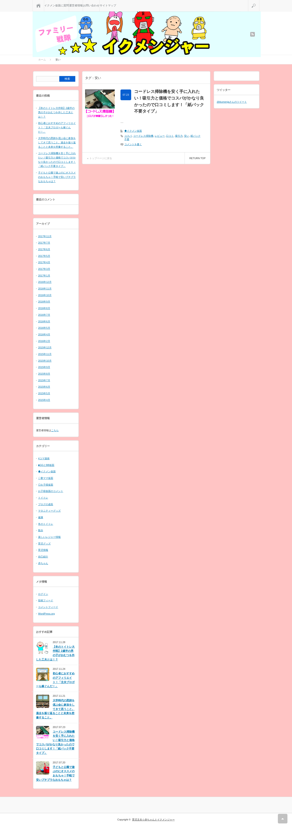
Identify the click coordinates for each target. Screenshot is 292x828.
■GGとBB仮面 (46, 465)
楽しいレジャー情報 (49, 537)
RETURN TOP (197, 158)
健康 (40, 517)
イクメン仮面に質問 (56, 5)
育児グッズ (44, 543)
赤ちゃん (43, 563)
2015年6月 (44, 386)
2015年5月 (44, 393)
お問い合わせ (91, 5)
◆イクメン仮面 (133, 130)
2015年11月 (45, 354)
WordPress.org (46, 613)
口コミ (170, 135)
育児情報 (43, 550)
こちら (55, 430)
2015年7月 (44, 380)
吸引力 (179, 135)
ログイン (43, 594)
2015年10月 (45, 360)
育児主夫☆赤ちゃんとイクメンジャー (153, 819)
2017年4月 (44, 262)
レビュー (160, 135)
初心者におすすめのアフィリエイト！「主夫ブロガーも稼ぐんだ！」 (57, 127)
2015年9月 (44, 367)
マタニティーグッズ (49, 510)
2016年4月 (44, 334)
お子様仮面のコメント (50, 491)
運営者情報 (76, 5)
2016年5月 (44, 327)
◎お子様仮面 (45, 484)
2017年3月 (44, 269)
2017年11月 (45, 236)
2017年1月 (44, 275)
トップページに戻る (100, 158)
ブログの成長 (45, 504)
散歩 (40, 530)
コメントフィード (48, 607)
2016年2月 (44, 341)
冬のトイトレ (45, 524)
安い (186, 135)
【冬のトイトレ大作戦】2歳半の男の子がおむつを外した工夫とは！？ (56, 112)
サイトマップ (108, 5)
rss (252, 34)
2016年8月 (44, 308)
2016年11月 (45, 288)
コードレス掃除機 (143, 135)
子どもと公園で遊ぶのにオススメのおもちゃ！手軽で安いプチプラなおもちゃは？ (57, 176)
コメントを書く (133, 144)
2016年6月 (44, 321)
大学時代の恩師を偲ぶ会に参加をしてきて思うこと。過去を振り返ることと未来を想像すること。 (57, 142)
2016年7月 (44, 314)
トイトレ (43, 497)
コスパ (128, 135)
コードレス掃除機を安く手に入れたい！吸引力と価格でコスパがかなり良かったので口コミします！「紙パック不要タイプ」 (169, 101)
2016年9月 (44, 301)
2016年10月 (45, 295)
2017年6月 (44, 249)
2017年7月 (44, 242)
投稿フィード (45, 600)
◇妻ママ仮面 (45, 478)
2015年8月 (44, 373)
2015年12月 (45, 347)
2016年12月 (45, 282)
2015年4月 (44, 400)
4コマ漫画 (44, 458)
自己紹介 (43, 556)
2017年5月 (44, 256)
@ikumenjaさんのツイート (232, 101)
